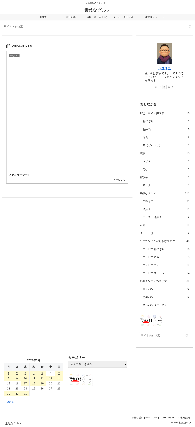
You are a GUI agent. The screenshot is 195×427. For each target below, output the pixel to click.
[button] (190, 26)
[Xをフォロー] (156, 87)
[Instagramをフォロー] (165, 87)
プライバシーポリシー (163, 417)
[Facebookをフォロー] (160, 87)
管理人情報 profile (140, 417)
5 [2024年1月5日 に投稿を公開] (42, 373)
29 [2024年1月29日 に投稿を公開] (8, 393)
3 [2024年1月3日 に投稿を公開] (25, 373)
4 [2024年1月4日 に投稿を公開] (33, 373)
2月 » (10, 401)
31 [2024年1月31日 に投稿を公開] (25, 393)
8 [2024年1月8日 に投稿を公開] (8, 378)
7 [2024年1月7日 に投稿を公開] (59, 373)
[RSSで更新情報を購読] (173, 87)
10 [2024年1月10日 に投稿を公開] (25, 378)
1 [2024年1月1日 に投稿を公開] (8, 373)
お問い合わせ (183, 417)
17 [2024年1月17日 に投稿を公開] (25, 383)
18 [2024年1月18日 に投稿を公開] (33, 383)
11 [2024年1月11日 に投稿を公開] (33, 378)
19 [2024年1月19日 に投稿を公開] (42, 383)
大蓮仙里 (164, 68)
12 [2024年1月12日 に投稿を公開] (42, 378)
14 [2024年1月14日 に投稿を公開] (58, 378)
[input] (97, 26)
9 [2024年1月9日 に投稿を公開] (17, 378)
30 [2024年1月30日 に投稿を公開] (16, 393)
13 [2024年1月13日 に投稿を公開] (50, 378)
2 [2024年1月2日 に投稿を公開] (17, 373)
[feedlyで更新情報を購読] (169, 87)
